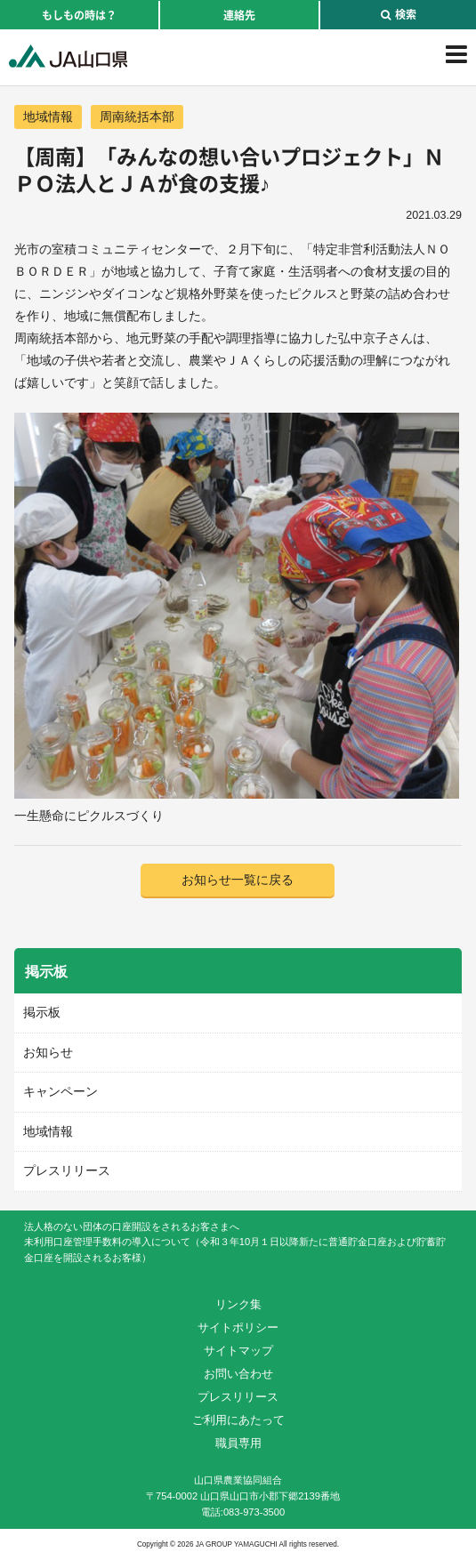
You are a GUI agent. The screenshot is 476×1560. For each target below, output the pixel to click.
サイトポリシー (238, 1327)
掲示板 (42, 1012)
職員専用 (238, 1443)
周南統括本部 (137, 116)
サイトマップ (238, 1350)
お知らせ (48, 1052)
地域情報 (48, 116)
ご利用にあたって (238, 1420)
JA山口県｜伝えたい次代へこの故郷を (68, 56)
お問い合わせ (238, 1373)
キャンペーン (60, 1091)
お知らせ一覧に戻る (238, 879)
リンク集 (238, 1304)
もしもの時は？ (79, 15)
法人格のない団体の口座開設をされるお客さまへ (131, 1226)
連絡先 (239, 15)
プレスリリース (66, 1170)
